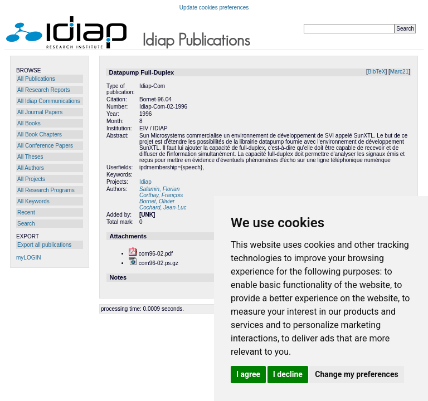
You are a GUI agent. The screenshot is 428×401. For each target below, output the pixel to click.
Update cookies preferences (214, 7)
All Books (29, 123)
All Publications (36, 79)
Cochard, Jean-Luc (163, 207)
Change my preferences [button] (356, 374)
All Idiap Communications (48, 101)
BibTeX (377, 72)
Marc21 (399, 72)
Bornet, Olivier (156, 201)
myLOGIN (28, 258)
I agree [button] (248, 374)
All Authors (30, 168)
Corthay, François (161, 195)
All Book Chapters (39, 134)
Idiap (145, 182)
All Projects (31, 179)
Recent (26, 212)
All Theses (30, 157)
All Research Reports (43, 90)
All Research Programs (46, 190)
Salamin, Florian (159, 189)
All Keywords (33, 201)
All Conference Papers (45, 146)
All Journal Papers (39, 112)
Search (26, 224)
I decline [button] (288, 374)
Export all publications (44, 245)
